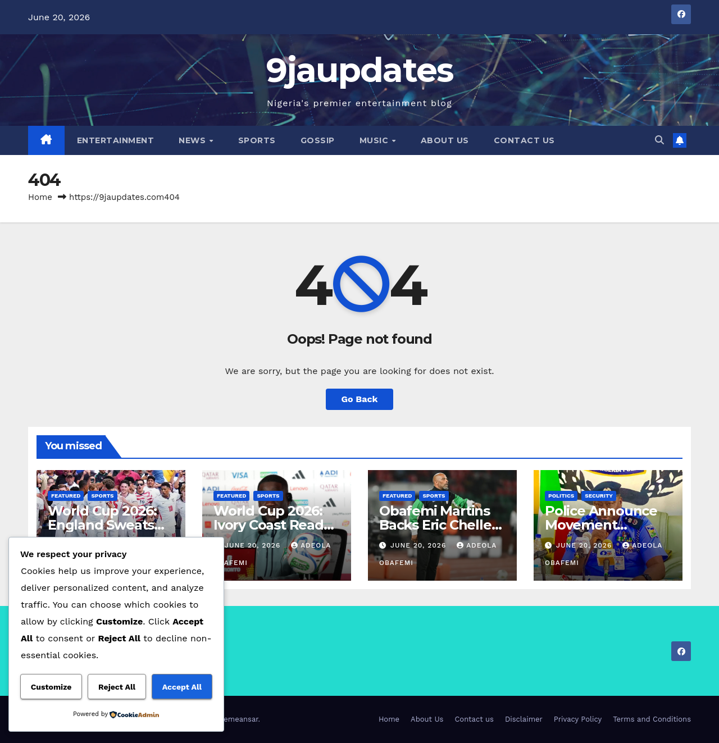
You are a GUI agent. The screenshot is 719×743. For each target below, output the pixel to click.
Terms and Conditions (652, 719)
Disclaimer (524, 719)
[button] (659, 140)
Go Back (360, 399)
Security (599, 496)
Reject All (116, 686)
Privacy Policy (578, 719)
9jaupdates (359, 69)
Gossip (318, 140)
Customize (51, 686)
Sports (257, 140)
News (193, 140)
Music (375, 140)
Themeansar (236, 719)
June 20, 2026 (254, 545)
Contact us (524, 140)
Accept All (182, 686)
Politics (561, 496)
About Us (445, 140)
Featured (65, 496)
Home (40, 197)
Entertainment (115, 140)
